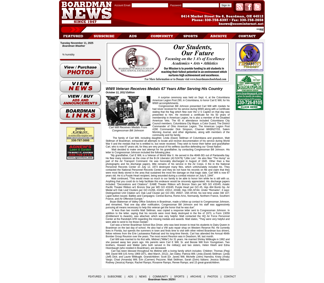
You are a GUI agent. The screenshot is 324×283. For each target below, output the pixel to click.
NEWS (143, 276)
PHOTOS (212, 276)
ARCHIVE (195, 276)
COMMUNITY (160, 276)
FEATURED (94, 276)
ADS (130, 276)
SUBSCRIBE (114, 276)
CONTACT (230, 276)
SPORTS (179, 276)
